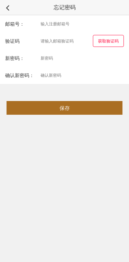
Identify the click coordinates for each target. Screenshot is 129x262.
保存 (65, 108)
